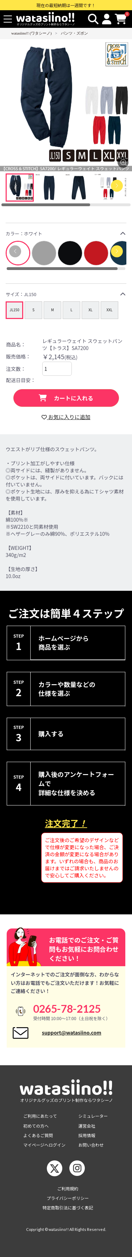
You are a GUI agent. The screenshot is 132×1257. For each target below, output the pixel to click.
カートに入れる (66, 398)
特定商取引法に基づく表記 (67, 1207)
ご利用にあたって (40, 1116)
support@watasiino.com (71, 1032)
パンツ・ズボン (74, 33)
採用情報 (86, 1135)
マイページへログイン (44, 1145)
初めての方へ (36, 1126)
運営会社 (86, 1126)
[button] (117, 251)
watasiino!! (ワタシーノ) (31, 33)
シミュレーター (93, 1116)
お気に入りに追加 (66, 417)
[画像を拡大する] (123, 162)
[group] (14, 310)
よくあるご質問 (38, 1135)
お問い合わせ (91, 1145)
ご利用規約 (67, 1188)
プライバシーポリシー (68, 1198)
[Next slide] (117, 186)
